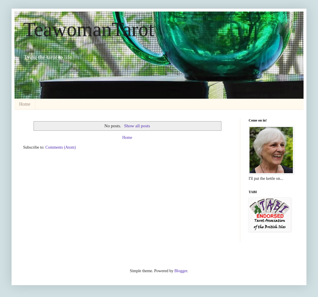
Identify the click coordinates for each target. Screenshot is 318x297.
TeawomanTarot (88, 29)
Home (24, 104)
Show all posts (137, 125)
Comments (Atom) (60, 147)
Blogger (180, 271)
